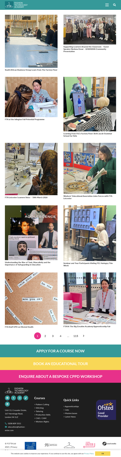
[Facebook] (7, 397)
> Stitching (39, 407)
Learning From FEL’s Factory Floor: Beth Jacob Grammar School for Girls (87, 134)
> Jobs (66, 409)
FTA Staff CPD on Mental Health (19, 326)
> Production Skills (42, 414)
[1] (51, 444)
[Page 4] (60, 335)
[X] (13, 397)
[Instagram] (19, 397)
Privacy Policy (89, 453)
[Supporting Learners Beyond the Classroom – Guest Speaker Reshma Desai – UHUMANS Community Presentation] (89, 16)
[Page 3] (52, 335)
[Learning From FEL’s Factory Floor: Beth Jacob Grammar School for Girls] (89, 78)
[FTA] (17, 5)
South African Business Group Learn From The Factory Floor (31, 69)
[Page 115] (75, 335)
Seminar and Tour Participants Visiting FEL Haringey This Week (88, 264)
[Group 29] (90, 445)
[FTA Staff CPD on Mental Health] (31, 274)
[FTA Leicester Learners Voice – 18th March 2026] (31, 144)
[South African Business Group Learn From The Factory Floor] (31, 16)
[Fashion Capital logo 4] (70, 445)
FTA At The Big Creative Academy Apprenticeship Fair (86, 326)
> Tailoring (38, 411)
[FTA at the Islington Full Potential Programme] (31, 78)
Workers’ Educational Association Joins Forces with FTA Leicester (87, 197)
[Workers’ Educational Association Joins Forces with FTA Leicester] (89, 144)
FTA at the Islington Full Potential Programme (25, 119)
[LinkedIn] (7, 404)
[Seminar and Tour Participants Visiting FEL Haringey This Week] (89, 207)
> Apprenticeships (71, 406)
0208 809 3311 (14, 423)
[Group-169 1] (109, 443)
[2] (31, 446)
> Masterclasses (70, 413)
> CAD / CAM (40, 418)
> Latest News (69, 416)
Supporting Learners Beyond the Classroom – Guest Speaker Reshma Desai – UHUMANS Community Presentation (86, 49)
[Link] (60, 351)
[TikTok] (25, 397)
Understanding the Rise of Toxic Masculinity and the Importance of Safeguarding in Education (27, 263)
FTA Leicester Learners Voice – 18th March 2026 (26, 197)
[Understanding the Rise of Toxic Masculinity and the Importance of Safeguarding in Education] (31, 207)
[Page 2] (45, 335)
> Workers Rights (41, 421)
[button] (107, 5)
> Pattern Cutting (41, 404)
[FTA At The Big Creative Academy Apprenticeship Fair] (89, 274)
